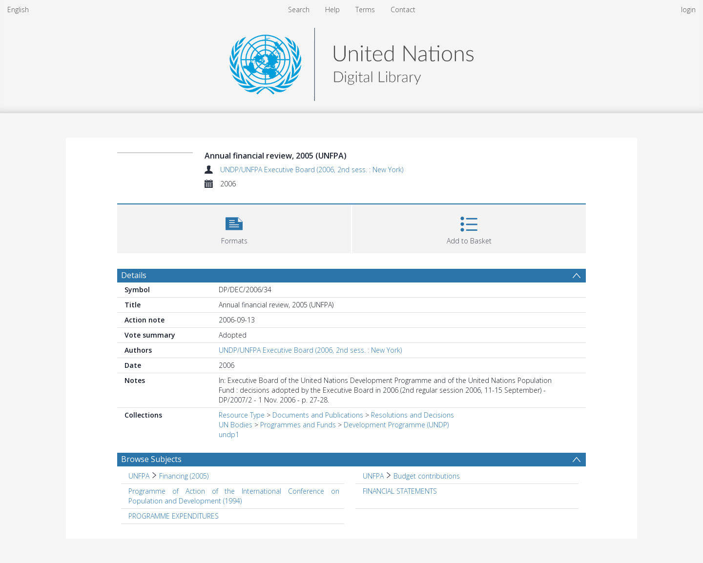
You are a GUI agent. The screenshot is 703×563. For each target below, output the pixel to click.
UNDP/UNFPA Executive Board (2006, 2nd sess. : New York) (311, 169)
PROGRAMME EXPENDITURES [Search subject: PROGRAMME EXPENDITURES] (173, 516)
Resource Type (242, 415)
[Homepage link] (351, 61)
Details (133, 275)
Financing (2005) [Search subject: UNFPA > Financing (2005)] (183, 476)
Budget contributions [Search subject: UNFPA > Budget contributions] (426, 476)
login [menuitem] (688, 9)
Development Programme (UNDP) (396, 424)
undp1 (229, 434)
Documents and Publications (317, 415)
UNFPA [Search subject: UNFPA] (138, 476)
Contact (403, 9)
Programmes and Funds (298, 424)
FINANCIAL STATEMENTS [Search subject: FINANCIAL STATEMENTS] (400, 491)
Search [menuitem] (299, 9)
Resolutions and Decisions (412, 415)
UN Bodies (235, 424)
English (18, 9)
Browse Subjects (151, 459)
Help (332, 9)
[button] (234, 227)
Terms (365, 9)
